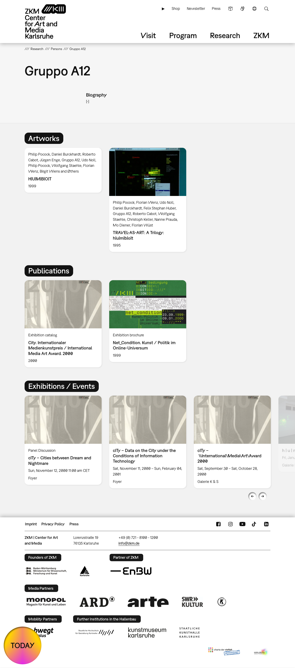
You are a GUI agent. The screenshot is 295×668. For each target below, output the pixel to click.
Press (216, 8)
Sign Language (242, 9)
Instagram (230, 524)
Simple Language (230, 9)
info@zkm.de (129, 543)
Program (183, 35)
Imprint (31, 524)
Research (225, 35)
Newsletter (196, 8)
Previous (252, 496)
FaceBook (218, 524)
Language (254, 9)
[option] (63, 170)
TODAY (23, 645)
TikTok (254, 524)
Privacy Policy (53, 524)
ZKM (261, 35)
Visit (148, 35)
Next (263, 496)
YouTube (242, 524)
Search (266, 9)
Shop (176, 8)
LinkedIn (266, 524)
